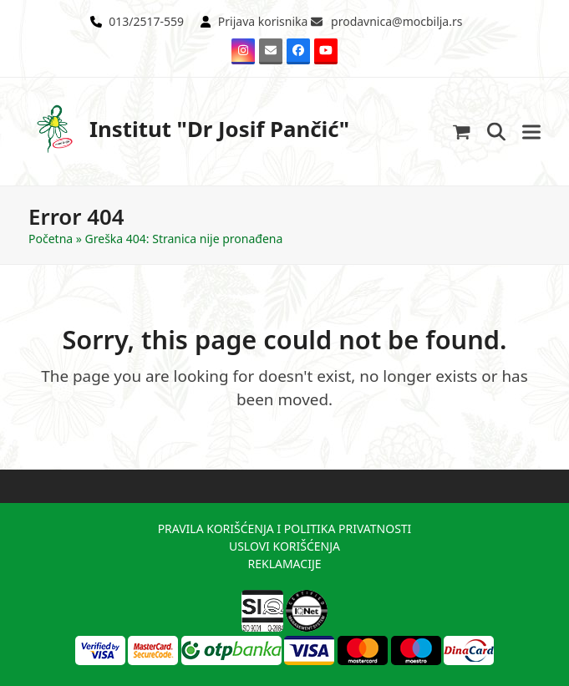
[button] (461, 131)
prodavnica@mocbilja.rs (396, 21)
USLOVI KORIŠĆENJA (284, 546)
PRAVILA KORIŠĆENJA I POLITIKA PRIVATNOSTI (285, 528)
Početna (50, 238)
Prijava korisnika (263, 21)
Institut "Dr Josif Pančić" (188, 129)
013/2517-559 (146, 21)
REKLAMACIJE (284, 564)
